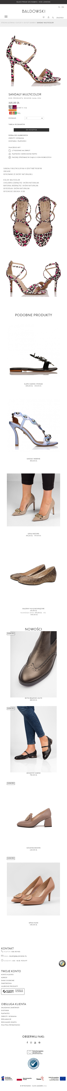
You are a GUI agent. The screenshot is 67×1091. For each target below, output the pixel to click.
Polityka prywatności (10, 1025)
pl (59, 7)
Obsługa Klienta (13, 1004)
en (63, 7)
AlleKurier (19, 991)
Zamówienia (6, 983)
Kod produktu (16, 98)
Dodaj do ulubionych (18, 135)
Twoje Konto (11, 971)
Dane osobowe (7, 981)
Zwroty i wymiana (8, 1016)
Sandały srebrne (33, 459)
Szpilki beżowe (33, 534)
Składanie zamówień (10, 1008)
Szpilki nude (33, 923)
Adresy (4, 978)
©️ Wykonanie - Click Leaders (31, 1086)
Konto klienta (7, 975)
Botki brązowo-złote (33, 698)
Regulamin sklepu (9, 1022)
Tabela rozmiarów (17, 124)
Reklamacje (6, 1019)
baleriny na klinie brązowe (33, 609)
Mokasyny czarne (34, 773)
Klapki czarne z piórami (33, 384)
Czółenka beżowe (34, 848)
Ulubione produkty (9, 986)
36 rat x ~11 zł (18, 108)
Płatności (5, 1013)
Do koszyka (31, 130)
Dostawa (5, 1010)
